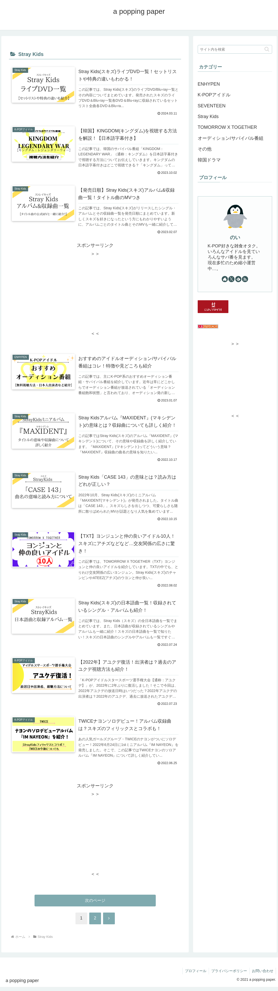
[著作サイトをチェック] (225, 279)
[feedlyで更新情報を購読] (238, 279)
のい (235, 237)
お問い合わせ (262, 975)
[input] (235, 49)
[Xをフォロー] (231, 279)
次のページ (95, 904)
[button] (266, 49)
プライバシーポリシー (228, 975)
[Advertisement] (95, 294)
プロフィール (194, 975)
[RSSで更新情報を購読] (245, 279)
